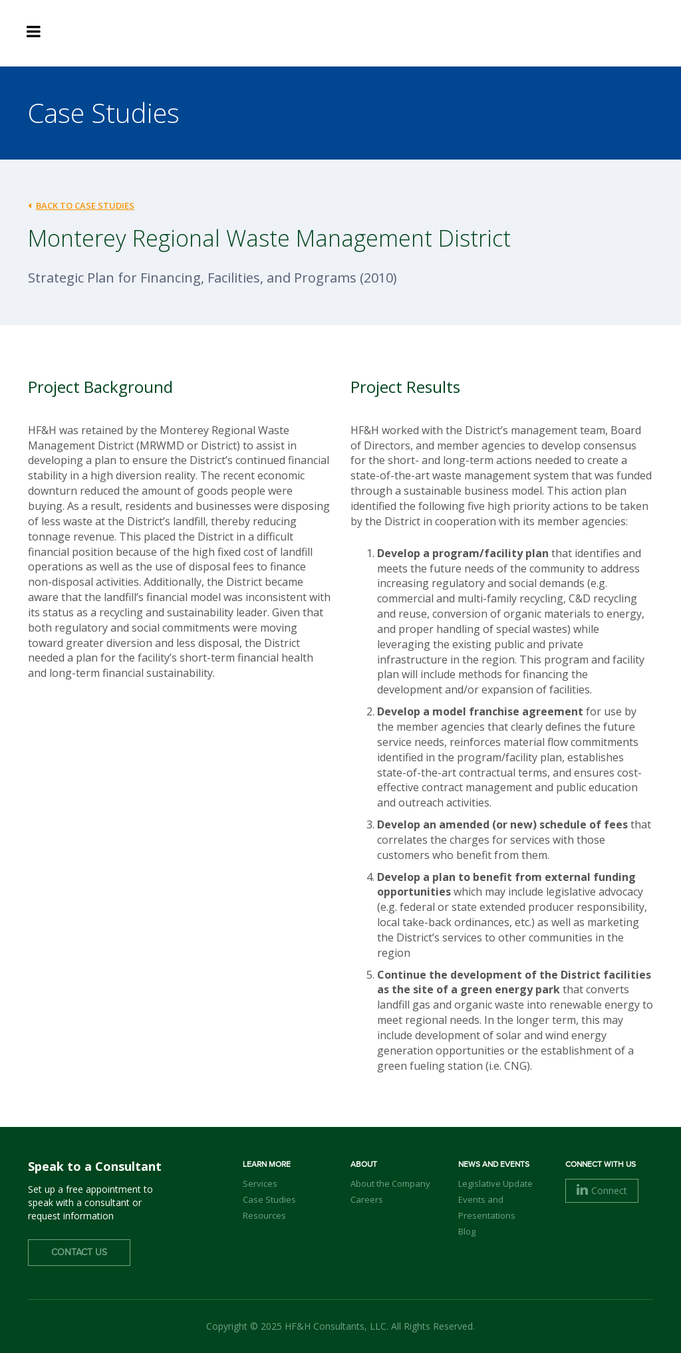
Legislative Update (495, 1183)
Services (260, 1183)
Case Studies (269, 1199)
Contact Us (79, 1252)
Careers (366, 1199)
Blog (467, 1231)
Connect (602, 1190)
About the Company (390, 1183)
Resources (264, 1215)
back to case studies (81, 205)
